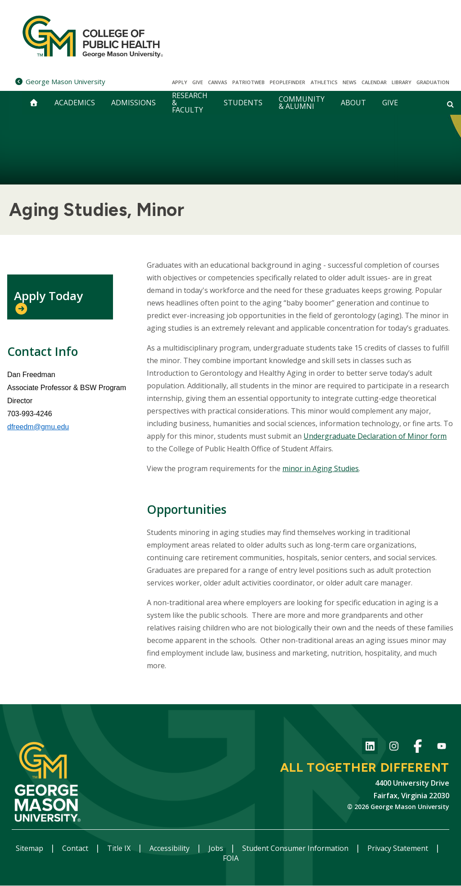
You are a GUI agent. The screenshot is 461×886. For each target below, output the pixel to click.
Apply (179, 82)
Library (401, 82)
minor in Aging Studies (320, 468)
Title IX (119, 848)
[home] (33, 103)
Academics (74, 103)
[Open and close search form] (450, 104)
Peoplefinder (287, 82)
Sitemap (30, 848)
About (353, 103)
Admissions (133, 103)
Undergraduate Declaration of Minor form (375, 436)
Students (243, 103)
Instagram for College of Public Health (394, 748)
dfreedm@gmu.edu (38, 427)
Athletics (324, 82)
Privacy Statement (398, 848)
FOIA (231, 858)
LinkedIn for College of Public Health (370, 748)
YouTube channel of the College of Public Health (441, 748)
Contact (76, 848)
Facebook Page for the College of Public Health (417, 748)
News (350, 82)
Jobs (216, 848)
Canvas (217, 82)
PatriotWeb (248, 82)
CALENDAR (374, 82)
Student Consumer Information (296, 848)
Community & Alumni (302, 102)
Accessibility (170, 848)
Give (197, 82)
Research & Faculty (190, 103)
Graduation (432, 82)
